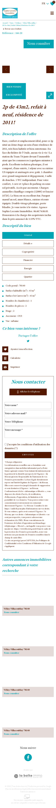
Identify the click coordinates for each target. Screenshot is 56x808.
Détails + (28, 244)
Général (28, 235)
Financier (28, 260)
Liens (42, 789)
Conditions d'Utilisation (32, 544)
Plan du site (9, 789)
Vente (11, 23)
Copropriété (28, 252)
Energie (28, 269)
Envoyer (28, 455)
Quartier (28, 277)
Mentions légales (21, 789)
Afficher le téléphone (28, 392)
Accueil (5, 23)
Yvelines (18, 23)
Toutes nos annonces (27, 792)
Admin (47, 789)
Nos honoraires (33, 789)
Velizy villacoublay (29, 23)
